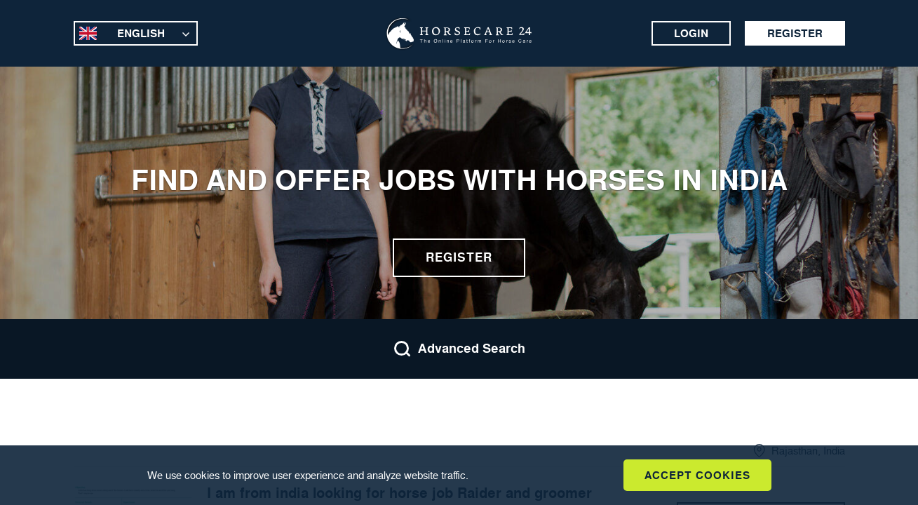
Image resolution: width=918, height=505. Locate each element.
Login (691, 33)
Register (795, 33)
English (141, 33)
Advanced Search (459, 349)
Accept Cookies (697, 475)
